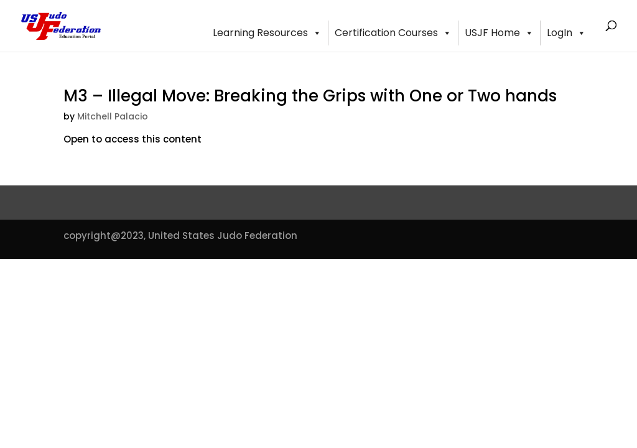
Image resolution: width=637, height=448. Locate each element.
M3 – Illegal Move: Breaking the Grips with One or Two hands (310, 96)
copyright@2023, (104, 235)
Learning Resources (267, 33)
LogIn (566, 33)
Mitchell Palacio (112, 116)
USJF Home (499, 33)
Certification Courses (393, 33)
